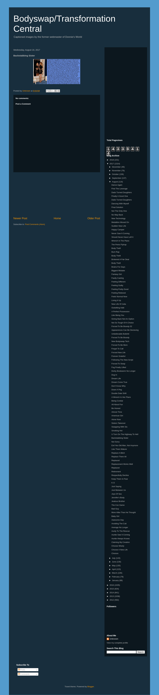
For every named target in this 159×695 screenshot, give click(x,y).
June (114, 562)
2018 (112, 160)
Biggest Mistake (118, 270)
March (115, 573)
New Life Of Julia (118, 304)
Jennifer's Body (117, 497)
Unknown (114, 639)
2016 (112, 585)
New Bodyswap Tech (120, 341)
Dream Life (116, 378)
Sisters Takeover (118, 423)
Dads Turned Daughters (121, 192)
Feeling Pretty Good (119, 289)
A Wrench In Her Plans (121, 397)
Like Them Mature (119, 449)
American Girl (117, 416)
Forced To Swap (118, 364)
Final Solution (117, 207)
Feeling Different (118, 282)
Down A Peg (116, 390)
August (115, 182)
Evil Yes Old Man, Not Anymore (124, 445)
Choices (114, 553)
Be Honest (115, 408)
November (116, 170)
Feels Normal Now (119, 296)
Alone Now (116, 419)
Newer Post (20, 218)
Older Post (93, 218)
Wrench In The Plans (120, 241)
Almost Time (116, 412)
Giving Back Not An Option (122, 319)
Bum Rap (115, 252)
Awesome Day (117, 520)
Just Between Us (118, 490)
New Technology (118, 218)
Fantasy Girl (116, 274)
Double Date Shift (118, 393)
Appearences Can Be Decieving (124, 330)
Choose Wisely (117, 546)
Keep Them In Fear (119, 479)
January (115, 580)
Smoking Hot (116, 431)
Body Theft (116, 248)
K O (113, 483)
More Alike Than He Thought (123, 512)
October (115, 174)
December (116, 167)
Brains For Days (118, 267)
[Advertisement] (57, 194)
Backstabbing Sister (119, 438)
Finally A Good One (119, 196)
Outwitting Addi (117, 308)
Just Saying (116, 486)
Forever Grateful (118, 356)
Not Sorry (115, 442)
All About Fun (117, 404)
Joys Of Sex (116, 494)
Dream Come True (119, 382)
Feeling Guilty (117, 285)
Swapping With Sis (119, 427)
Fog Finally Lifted (118, 367)
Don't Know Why (118, 386)
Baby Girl (115, 516)
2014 (112, 592)
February (116, 577)
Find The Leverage (119, 189)
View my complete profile (117, 643)
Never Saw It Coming (120, 233)
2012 (112, 600)
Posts (21, 670)
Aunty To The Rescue (120, 531)
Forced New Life (118, 352)
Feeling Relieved (118, 293)
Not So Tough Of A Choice (122, 323)
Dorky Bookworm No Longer (123, 371)
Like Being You (117, 315)
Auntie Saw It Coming (120, 535)
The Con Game (117, 505)
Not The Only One (119, 211)
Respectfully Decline (120, 475)
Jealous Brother (118, 501)
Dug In (114, 375)
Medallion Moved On (120, 222)
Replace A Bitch (118, 453)
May (114, 565)
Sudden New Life (118, 226)
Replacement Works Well (122, 464)
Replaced (115, 460)
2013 (112, 596)
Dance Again (116, 185)
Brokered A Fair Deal (120, 259)
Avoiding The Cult (118, 523)
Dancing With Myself (120, 203)
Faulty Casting (117, 278)
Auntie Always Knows (120, 538)
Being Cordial (117, 401)
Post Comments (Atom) (35, 224)
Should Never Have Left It (122, 237)
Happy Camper (117, 229)
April (114, 569)
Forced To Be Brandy (120, 337)
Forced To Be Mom (119, 345)
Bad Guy (115, 509)
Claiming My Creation (120, 542)
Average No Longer (119, 527)
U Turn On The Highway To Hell (124, 434)
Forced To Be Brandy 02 (121, 326)
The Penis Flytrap (118, 244)
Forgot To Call (117, 349)
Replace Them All (118, 457)
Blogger (90, 686)
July (114, 558)
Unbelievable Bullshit (120, 334)
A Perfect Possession (120, 311)
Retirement (116, 471)
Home (57, 218)
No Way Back (117, 215)
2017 (112, 164)
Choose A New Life (119, 550)
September (117, 178)
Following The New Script (122, 360)
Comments (24, 674)
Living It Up (116, 300)
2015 (112, 589)
